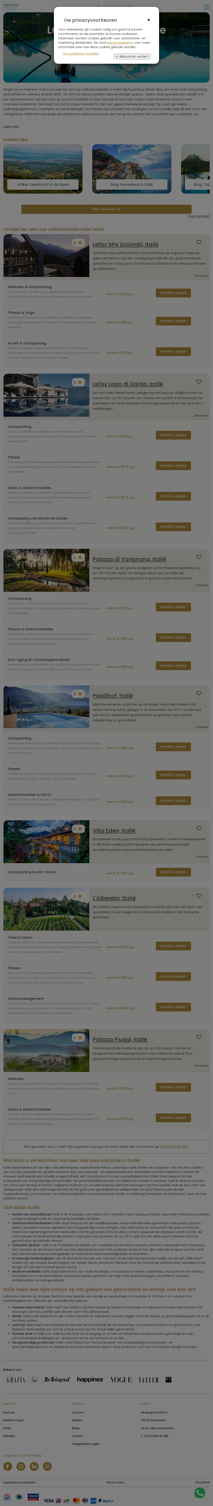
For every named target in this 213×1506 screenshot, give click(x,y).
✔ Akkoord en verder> (132, 56)
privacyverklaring (120, 42)
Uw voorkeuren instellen (81, 53)
